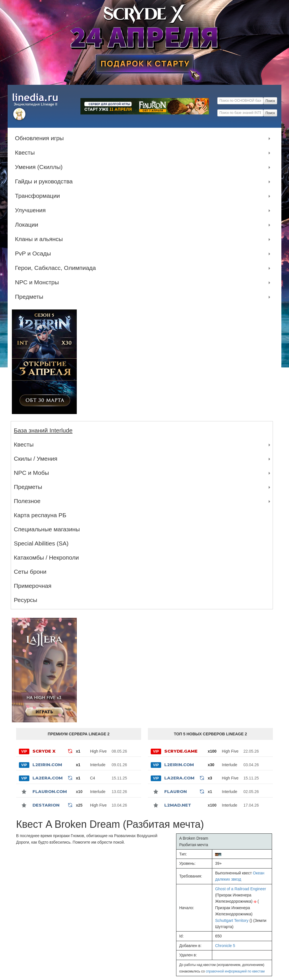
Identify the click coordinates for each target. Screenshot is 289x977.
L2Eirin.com (47, 764)
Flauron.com (49, 791)
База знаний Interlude (43, 430)
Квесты (26, 152)
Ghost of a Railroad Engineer (240, 889)
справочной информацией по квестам (235, 971)
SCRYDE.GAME (181, 751)
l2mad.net (177, 805)
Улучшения (32, 210)
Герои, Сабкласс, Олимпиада (57, 268)
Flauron (175, 791)
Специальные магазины (47, 529)
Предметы (30, 297)
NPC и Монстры (38, 282)
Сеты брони (30, 571)
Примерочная (32, 585)
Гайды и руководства (45, 181)
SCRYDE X (44, 751)
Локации (28, 224)
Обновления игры (41, 138)
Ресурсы (25, 600)
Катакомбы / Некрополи (46, 557)
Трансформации (39, 196)
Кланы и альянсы (40, 239)
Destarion (46, 805)
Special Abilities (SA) (41, 543)
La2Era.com (47, 778)
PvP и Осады (34, 253)
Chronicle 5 (225, 945)
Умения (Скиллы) (40, 167)
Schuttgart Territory (231, 920)
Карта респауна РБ (40, 515)
